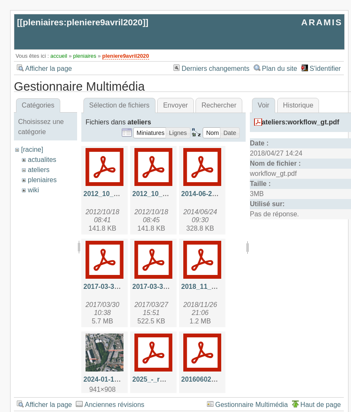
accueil (59, 56)
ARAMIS (322, 22)
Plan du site (279, 68)
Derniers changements (215, 68)
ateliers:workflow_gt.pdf (300, 122)
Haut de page (320, 404)
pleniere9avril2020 (125, 56)
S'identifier (325, 68)
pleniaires (84, 56)
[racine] (32, 149)
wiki (33, 190)
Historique (298, 105)
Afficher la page (48, 68)
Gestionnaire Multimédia (251, 404)
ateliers (39, 169)
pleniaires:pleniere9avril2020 (82, 22)
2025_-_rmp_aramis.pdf (170, 379)
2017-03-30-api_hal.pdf (119, 286)
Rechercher (218, 105)
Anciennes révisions (114, 404)
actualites (42, 159)
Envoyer (175, 105)
